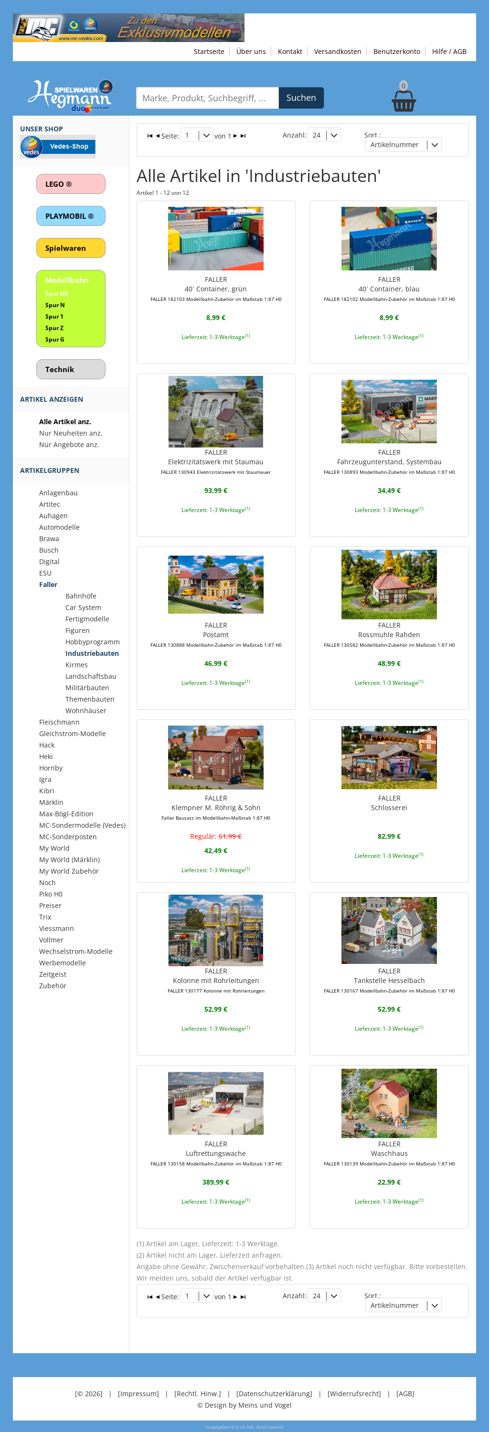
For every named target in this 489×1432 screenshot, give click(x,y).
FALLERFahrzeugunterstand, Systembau (389, 461)
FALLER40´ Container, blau (389, 288)
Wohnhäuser (85, 710)
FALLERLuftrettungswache (216, 1153)
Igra (45, 779)
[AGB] (405, 1393)
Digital (49, 561)
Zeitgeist (52, 974)
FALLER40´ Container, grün (216, 288)
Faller (48, 584)
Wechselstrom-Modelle (76, 951)
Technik (59, 369)
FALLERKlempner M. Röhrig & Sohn (215, 807)
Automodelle (59, 527)
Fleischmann (59, 722)
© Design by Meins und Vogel (244, 1405)
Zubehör (52, 985)
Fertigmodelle (87, 618)
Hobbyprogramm (92, 641)
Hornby (51, 767)
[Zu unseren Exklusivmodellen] (128, 27)
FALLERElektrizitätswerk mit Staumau (216, 461)
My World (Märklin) (69, 859)
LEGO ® (58, 184)
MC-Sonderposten (68, 836)
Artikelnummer (395, 144)
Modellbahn (67, 280)
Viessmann (56, 928)
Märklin (51, 802)
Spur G (54, 339)
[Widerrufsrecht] (354, 1393)
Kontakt (290, 51)
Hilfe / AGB (449, 51)
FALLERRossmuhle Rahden (389, 634)
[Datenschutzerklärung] (274, 1393)
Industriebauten (92, 653)
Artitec (49, 504)
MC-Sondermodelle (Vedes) (82, 825)
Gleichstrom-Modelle (72, 733)
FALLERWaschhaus (389, 1153)
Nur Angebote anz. (69, 444)
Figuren (77, 630)
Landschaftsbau (91, 676)
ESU (45, 572)
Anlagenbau (58, 492)
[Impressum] (138, 1393)
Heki (46, 756)
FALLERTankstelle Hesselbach (389, 980)
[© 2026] (89, 1393)
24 (316, 134)
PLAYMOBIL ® (69, 216)
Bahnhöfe (80, 595)
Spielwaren (65, 248)
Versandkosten (337, 51)
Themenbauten (90, 699)
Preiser (50, 905)
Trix (45, 916)
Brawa (49, 538)
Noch (47, 882)
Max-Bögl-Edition (66, 813)
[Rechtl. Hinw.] (197, 1393)
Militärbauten (87, 687)
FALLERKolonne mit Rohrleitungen (216, 980)
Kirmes (76, 664)
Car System (83, 607)
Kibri (46, 790)
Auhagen (53, 515)
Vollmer (51, 939)
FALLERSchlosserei (389, 802)
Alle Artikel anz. (65, 421)
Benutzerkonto (396, 51)
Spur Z (54, 328)
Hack (46, 744)
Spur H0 (56, 293)
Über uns (251, 51)
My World (54, 848)
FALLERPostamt (216, 634)
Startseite (209, 51)
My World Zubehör (69, 871)
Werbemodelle (62, 962)
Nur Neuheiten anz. (71, 433)
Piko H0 (51, 893)
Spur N (55, 305)
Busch (49, 550)
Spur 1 (54, 316)
